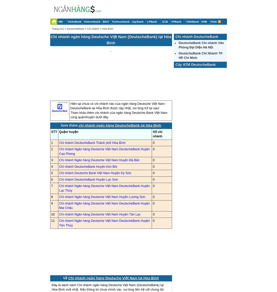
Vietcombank (92, 21)
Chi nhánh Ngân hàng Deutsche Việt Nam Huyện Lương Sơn (102, 163)
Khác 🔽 (216, 21)
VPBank (176, 21)
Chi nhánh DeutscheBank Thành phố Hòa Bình (92, 109)
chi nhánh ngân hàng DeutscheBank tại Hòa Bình (120, 92)
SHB (204, 21)
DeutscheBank (75, 28)
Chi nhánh (93, 28)
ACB (165, 21)
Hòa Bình (107, 28)
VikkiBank (192, 21)
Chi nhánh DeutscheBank (197, 37)
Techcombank (121, 21)
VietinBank (74, 21)
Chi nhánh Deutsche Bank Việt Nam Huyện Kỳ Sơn (95, 139)
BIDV (106, 21)
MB (61, 21)
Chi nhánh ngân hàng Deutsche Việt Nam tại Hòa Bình (113, 244)
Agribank (138, 21)
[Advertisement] (111, 57)
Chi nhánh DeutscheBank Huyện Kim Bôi (88, 133)
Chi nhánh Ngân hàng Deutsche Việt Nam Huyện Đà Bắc (99, 126)
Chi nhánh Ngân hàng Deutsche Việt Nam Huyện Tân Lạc (100, 180)
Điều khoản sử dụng (164, 277)
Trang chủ (58, 28)
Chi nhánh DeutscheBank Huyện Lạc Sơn (88, 146)
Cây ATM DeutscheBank (196, 65)
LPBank (152, 21)
